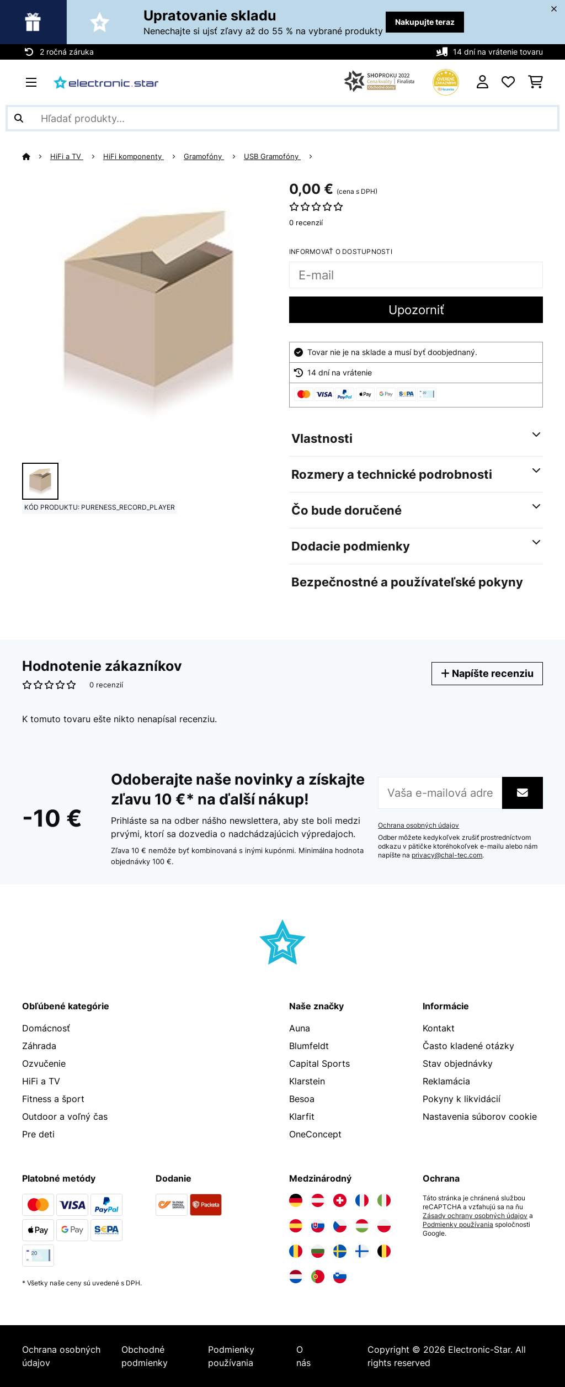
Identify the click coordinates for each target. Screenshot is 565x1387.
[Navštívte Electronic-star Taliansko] (384, 1200)
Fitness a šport (53, 1098)
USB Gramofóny (272, 156)
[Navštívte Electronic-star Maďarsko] (362, 1225)
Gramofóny (204, 156)
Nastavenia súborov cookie (480, 1116)
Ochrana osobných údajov (418, 825)
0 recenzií (306, 222)
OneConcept (315, 1134)
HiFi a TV (66, 156)
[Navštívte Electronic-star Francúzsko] (362, 1200)
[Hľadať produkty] (282, 118)
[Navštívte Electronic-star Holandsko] (295, 1276)
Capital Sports (319, 1063)
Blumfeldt (309, 1045)
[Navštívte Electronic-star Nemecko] (295, 1200)
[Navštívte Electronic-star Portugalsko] (317, 1276)
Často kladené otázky (468, 1045)
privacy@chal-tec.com (447, 855)
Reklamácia (446, 1081)
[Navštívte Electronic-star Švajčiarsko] (340, 1200)
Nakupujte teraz (425, 22)
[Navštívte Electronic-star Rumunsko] (295, 1251)
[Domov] (36, 156)
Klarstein (307, 1081)
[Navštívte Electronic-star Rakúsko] (317, 1200)
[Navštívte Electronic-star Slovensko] (317, 1225)
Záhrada (39, 1045)
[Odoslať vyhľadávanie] (18, 118)
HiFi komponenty (133, 156)
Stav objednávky (458, 1063)
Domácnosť (46, 1028)
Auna (299, 1028)
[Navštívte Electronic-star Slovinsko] (340, 1276)
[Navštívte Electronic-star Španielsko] (295, 1225)
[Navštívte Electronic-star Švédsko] (340, 1251)
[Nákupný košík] (535, 82)
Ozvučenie (44, 1063)
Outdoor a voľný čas (65, 1116)
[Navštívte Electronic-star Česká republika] (340, 1225)
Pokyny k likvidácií (461, 1098)
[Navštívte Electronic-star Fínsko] (362, 1251)
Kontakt (439, 1028)
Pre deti (38, 1134)
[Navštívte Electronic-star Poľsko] (384, 1225)
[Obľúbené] (508, 82)
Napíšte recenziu (487, 673)
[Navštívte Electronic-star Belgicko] (384, 1251)
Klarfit (302, 1116)
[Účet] (482, 82)
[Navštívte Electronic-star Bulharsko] (317, 1251)
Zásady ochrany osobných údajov (475, 1216)
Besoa (302, 1098)
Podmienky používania (458, 1225)
